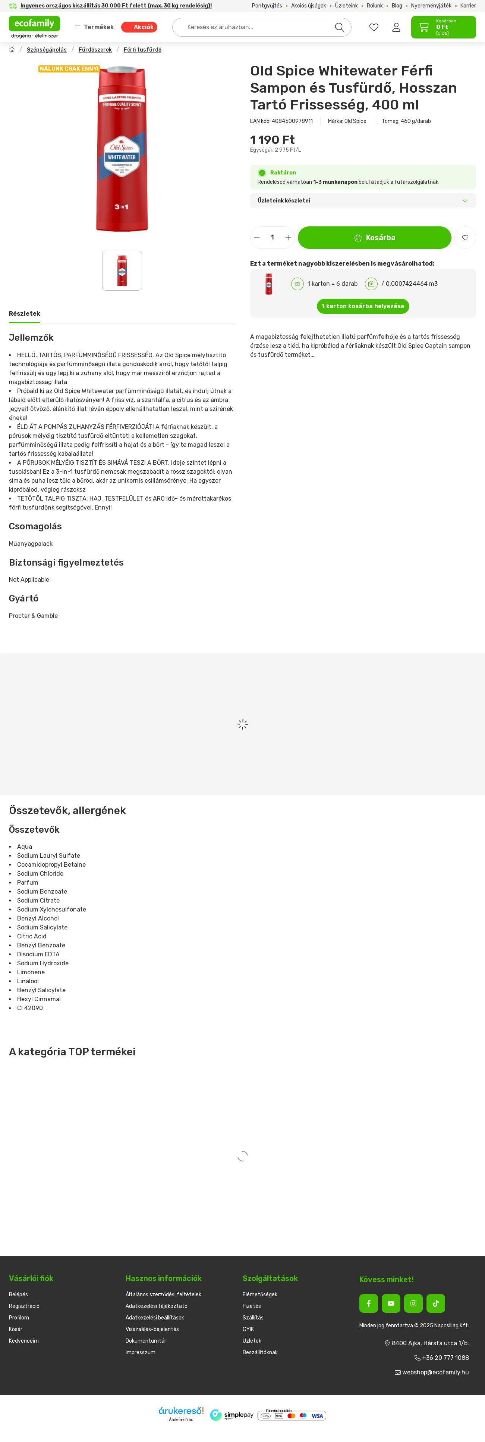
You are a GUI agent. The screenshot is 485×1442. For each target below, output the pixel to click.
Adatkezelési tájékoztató (157, 1306)
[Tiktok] (435, 1303)
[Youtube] (391, 1303)
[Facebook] (368, 1303)
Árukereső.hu (181, 1419)
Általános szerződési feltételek (163, 1294)
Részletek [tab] (24, 313)
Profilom (19, 1318)
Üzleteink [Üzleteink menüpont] (346, 6)
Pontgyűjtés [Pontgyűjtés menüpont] (267, 6)
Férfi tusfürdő (142, 50)
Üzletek (252, 1341)
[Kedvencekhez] (465, 237)
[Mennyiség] (272, 237)
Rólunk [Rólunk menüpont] (375, 6)
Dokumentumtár (146, 1341)
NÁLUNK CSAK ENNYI (69, 68)
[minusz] (257, 237)
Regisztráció (24, 1306)
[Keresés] (340, 27)
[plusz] (288, 237)
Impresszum (140, 1352)
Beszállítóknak (260, 1352)
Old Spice (355, 121)
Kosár (15, 1329)
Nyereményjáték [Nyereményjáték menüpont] (431, 6)
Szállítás (253, 1318)
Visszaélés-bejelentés (152, 1329)
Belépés (18, 1294)
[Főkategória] (12, 50)
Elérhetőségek (260, 1294)
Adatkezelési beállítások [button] (155, 1318)
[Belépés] (396, 27)
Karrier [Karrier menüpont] (468, 6)
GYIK (248, 1329)
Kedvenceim (24, 1341)
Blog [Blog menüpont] (397, 6)
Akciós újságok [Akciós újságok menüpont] (308, 6)
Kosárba (375, 237)
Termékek (94, 27)
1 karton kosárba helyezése (363, 306)
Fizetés (252, 1306)
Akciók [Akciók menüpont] (144, 27)
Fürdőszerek (95, 50)
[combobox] (262, 27)
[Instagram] (413, 1303)
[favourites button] (373, 27)
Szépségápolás (47, 50)
